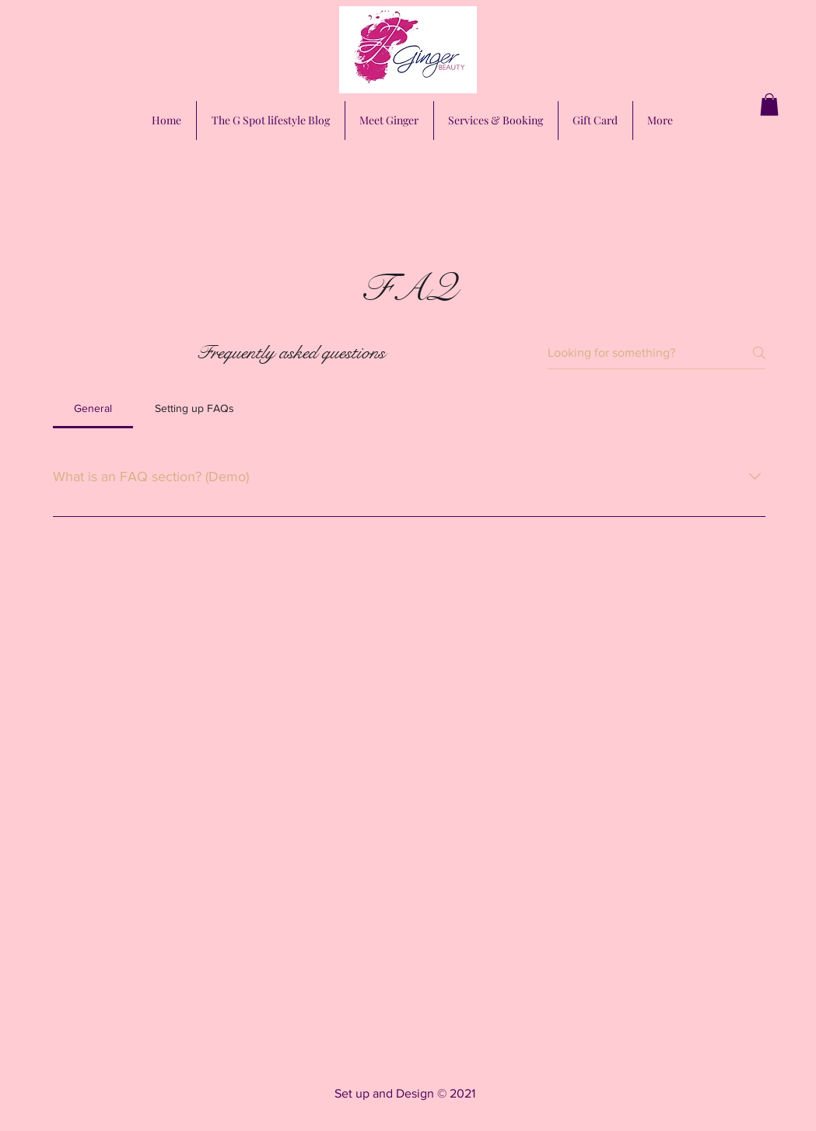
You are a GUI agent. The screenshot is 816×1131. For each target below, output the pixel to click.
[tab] (93, 408)
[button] (769, 104)
